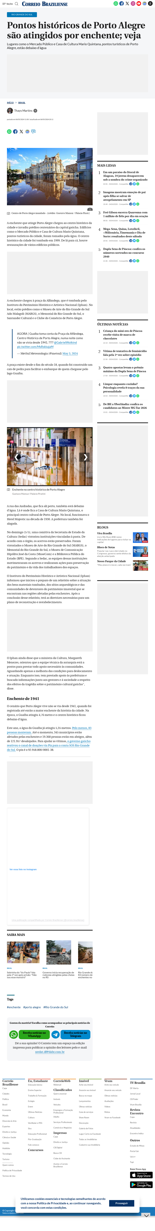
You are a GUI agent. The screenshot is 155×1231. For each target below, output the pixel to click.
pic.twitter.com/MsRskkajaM (35, 346)
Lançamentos (85, 1101)
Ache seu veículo (111, 1085)
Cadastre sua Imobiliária (89, 1145)
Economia (6, 1110)
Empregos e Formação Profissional (63, 1111)
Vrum (108, 1081)
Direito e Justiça (9, 1132)
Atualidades (135, 1128)
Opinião (5, 1143)
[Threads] (150, 5)
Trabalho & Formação (37, 1095)
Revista (133, 1122)
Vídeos (107, 1106)
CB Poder (134, 1099)
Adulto (56, 1117)
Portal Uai (134, 1151)
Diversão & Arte (9, 1121)
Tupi (132, 1162)
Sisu (29, 1128)
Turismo (5, 1159)
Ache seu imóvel (86, 1085)
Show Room (84, 1117)
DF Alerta (134, 1088)
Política (5, 1099)
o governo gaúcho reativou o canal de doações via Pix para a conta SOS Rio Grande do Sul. (49, 746)
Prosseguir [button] (121, 1203)
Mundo (5, 1115)
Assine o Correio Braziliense (60, 1165)
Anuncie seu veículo (112, 1090)
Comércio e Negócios (62, 1127)
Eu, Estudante (38, 1081)
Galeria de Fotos (86, 1128)
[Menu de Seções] (8, 3)
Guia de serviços (86, 1112)
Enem (30, 1106)
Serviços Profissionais (62, 1122)
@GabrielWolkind (65, 342)
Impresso (60, 1133)
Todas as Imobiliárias (88, 1139)
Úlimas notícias (85, 1106)
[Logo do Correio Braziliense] (45, 4)
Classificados (62, 1090)
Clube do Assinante (61, 1158)
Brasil (21, 102)
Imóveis (56, 1099)
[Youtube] (139, 5)
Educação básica (35, 1085)
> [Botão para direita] (82, 458)
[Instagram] (133, 5)
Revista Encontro (136, 1111)
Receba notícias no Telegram (75, 1034)
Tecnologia (7, 1154)
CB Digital (57, 1147)
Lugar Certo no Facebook (90, 1134)
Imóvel (84, 1081)
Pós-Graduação (34, 1139)
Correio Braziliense (10, 1082)
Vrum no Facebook (112, 1117)
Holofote (6, 1148)
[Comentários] (33, 133)
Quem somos (8, 1165)
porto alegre (33, 1007)
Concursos (35, 1150)
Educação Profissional (37, 1134)
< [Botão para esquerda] (13, 458)
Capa (4, 1088)
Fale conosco (33, 1145)
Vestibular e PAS (35, 1123)
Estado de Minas (137, 1146)
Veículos (57, 1104)
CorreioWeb (61, 1081)
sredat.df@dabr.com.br (49, 1052)
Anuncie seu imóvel (87, 1090)
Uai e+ (133, 1156)
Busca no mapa (85, 1095)
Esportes (6, 1126)
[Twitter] (127, 5)
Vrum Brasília (136, 1104)
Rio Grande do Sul (56, 1007)
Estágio (31, 1101)
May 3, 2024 (70, 353)
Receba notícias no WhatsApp (34, 1034)
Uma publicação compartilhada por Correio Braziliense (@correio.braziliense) (48, 920)
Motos (107, 1112)
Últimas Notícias (35, 1112)
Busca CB (57, 1153)
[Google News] (144, 5)
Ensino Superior (34, 1090)
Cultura (31, 1117)
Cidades (5, 1093)
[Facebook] (121, 5)
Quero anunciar (60, 1093)
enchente (15, 1007)
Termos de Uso (8, 1176)
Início (10, 102)
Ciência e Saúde (9, 1137)
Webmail (57, 1085)
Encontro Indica (136, 1133)
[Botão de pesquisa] (17, 3)
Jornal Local (135, 1093)
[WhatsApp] (116, 5)
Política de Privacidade (12, 1170)
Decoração (83, 1123)
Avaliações (109, 1101)
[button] (68, 1208)
